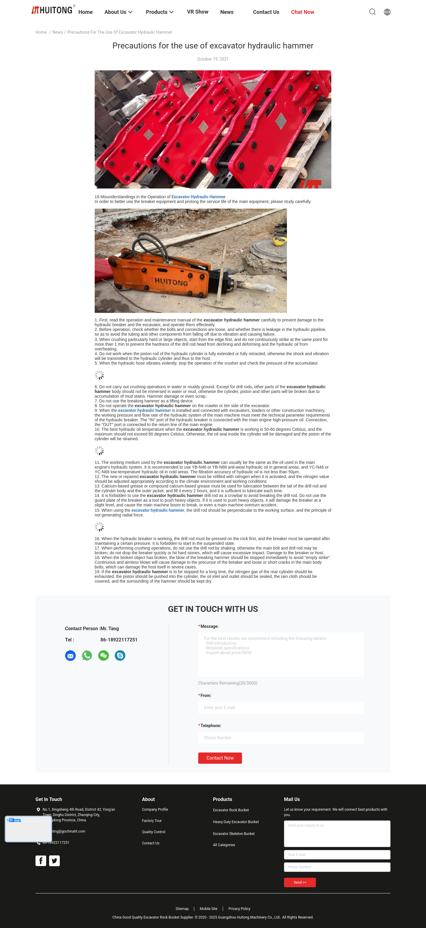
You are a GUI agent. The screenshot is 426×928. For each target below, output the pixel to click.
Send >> (300, 882)
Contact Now (220, 758)
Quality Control (153, 832)
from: (206, 695)
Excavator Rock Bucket (231, 810)
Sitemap (182, 909)
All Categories (224, 845)
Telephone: (211, 725)
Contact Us (150, 843)
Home (41, 32)
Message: (210, 626)
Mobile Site (208, 909)
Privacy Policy (239, 909)
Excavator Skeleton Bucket (234, 834)
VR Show (197, 12)
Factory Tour (152, 821)
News (57, 32)
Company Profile (155, 809)
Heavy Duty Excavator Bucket (236, 822)
